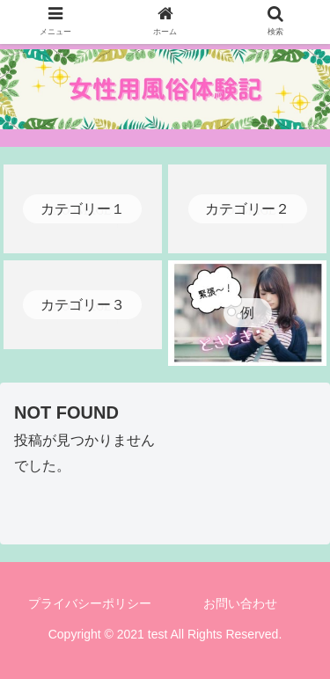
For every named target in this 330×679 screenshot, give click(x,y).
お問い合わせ (240, 603)
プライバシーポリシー (89, 603)
